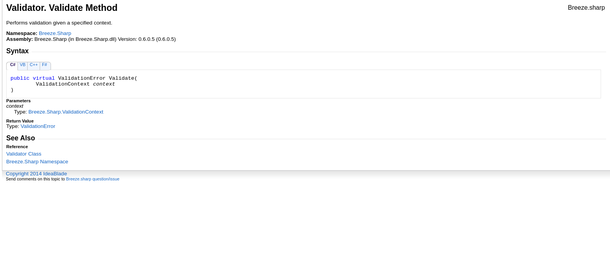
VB (23, 64)
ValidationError (38, 126)
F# (44, 64)
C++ (34, 64)
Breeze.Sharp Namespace (37, 161)
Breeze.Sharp (55, 33)
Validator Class (23, 154)
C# (13, 64)
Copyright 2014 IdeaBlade (36, 174)
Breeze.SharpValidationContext (65, 112)
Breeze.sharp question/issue (92, 179)
